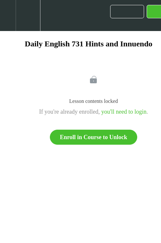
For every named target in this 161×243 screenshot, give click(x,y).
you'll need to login (124, 111)
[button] (8, 15)
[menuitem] (28, 15)
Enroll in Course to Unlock (93, 137)
